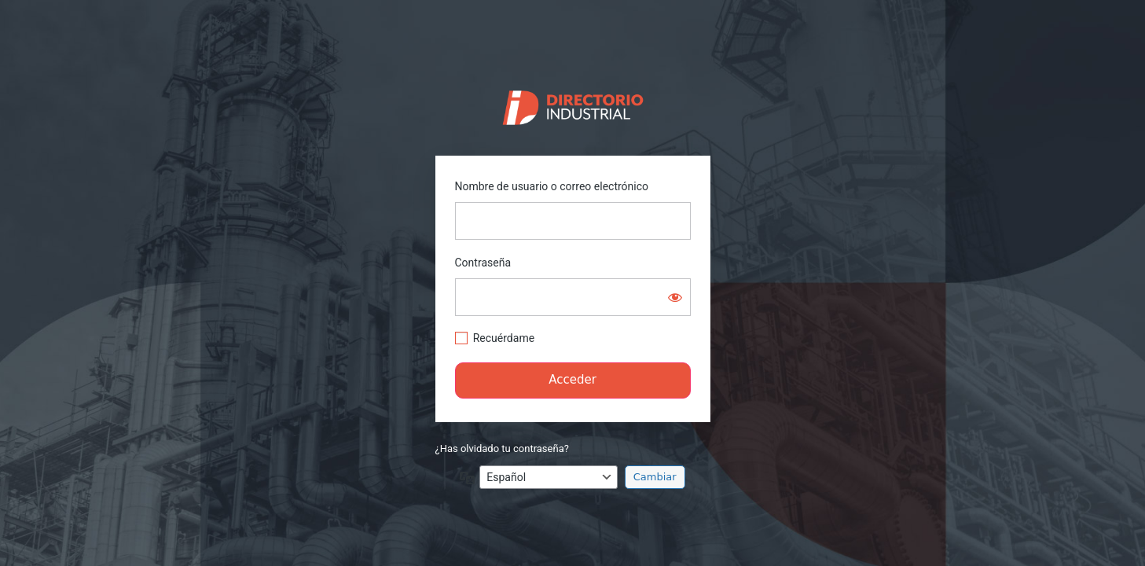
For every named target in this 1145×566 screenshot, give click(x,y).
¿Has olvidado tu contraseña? (502, 448)
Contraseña (483, 262)
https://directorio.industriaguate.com (572, 104)
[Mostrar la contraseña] (675, 297)
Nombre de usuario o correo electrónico (552, 186)
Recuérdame (503, 338)
